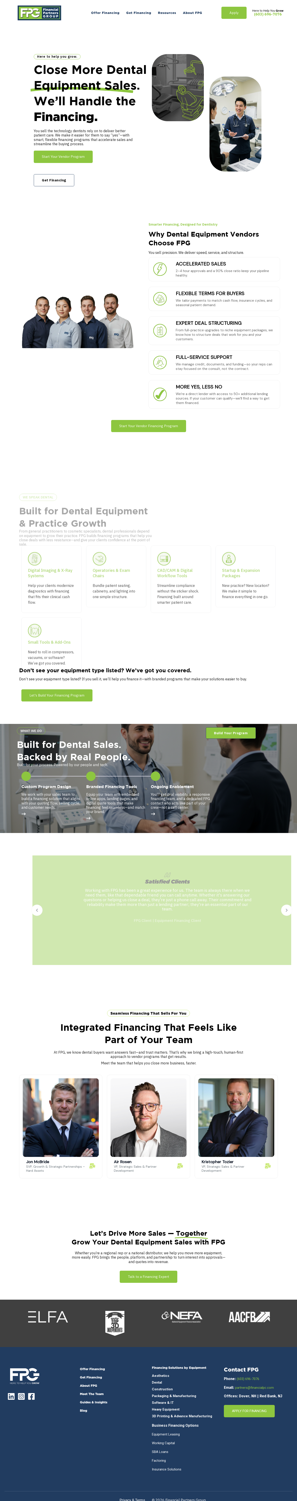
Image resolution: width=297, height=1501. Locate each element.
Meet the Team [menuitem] (92, 1394)
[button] (231, 732)
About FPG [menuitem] (88, 1385)
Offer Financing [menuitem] (92, 1369)
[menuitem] (105, 13)
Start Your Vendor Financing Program (148, 426)
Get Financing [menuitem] (91, 1377)
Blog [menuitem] (83, 1410)
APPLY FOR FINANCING (249, 1411)
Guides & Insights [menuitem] (93, 1402)
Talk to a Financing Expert (148, 1277)
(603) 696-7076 (268, 14)
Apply (234, 13)
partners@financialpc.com (254, 1388)
